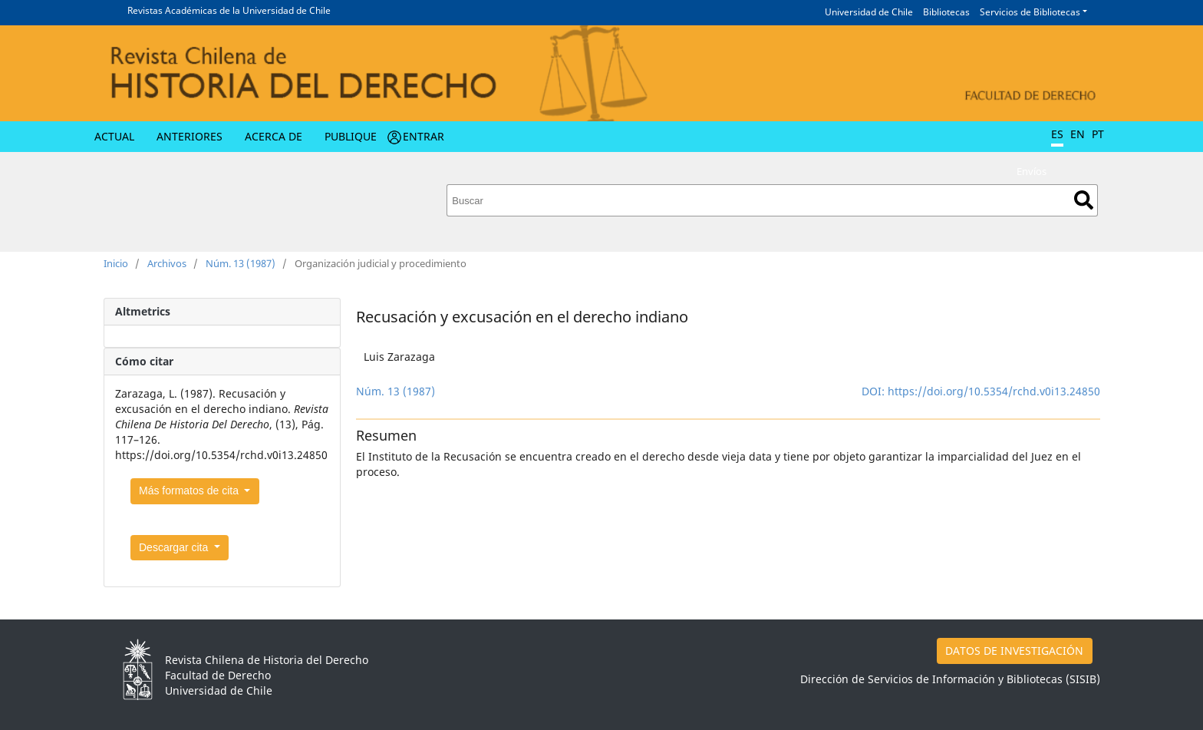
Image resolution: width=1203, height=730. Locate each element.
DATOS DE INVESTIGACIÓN (1014, 650)
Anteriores (189, 136)
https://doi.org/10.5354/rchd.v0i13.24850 (994, 391)
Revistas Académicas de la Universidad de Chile (229, 10)
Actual (114, 136)
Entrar (423, 136)
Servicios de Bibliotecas (1030, 11)
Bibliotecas (946, 11)
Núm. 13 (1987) (240, 263)
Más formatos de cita (190, 490)
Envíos (1031, 171)
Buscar (1083, 200)
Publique (351, 136)
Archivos (166, 263)
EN (1077, 134)
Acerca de (273, 136)
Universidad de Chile (869, 11)
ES (1057, 134)
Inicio (116, 263)
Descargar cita (175, 547)
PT (1098, 134)
